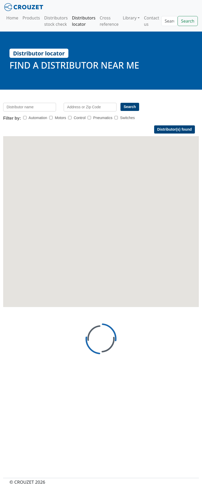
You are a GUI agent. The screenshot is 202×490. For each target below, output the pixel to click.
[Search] (169, 21)
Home (12, 18)
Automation (38, 118)
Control (79, 118)
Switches (127, 118)
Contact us (151, 21)
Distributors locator (83, 21)
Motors (60, 118)
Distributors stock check (56, 21)
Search (187, 21)
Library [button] (130, 18)
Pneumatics (102, 118)
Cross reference (109, 21)
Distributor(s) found (174, 129)
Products (31, 18)
